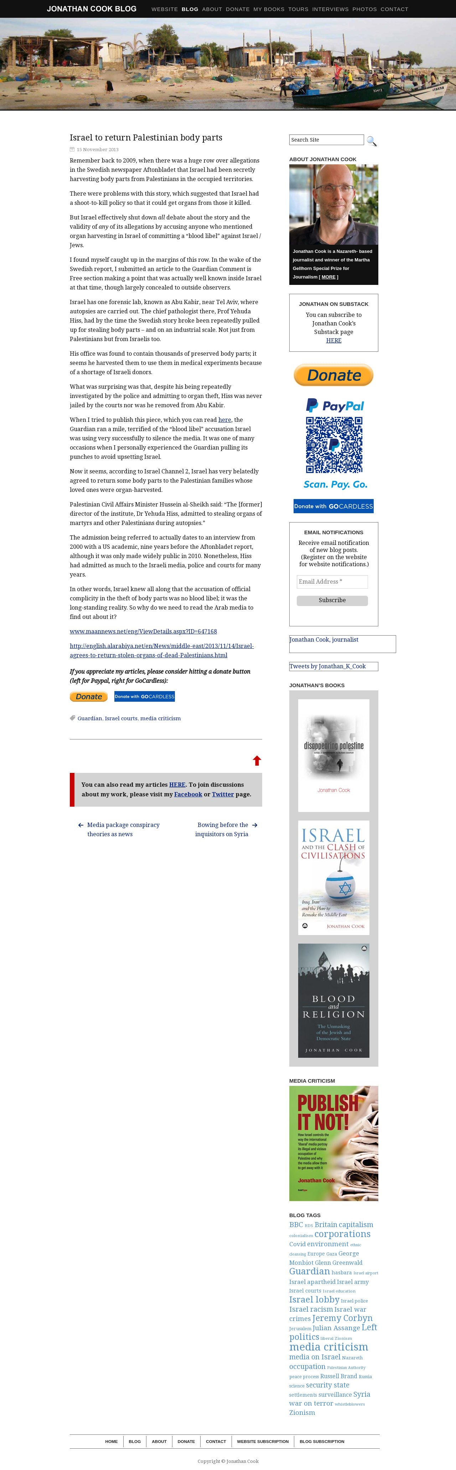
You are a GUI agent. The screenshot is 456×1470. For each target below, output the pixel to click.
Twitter (223, 794)
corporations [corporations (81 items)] (343, 1234)
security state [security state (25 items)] (327, 1385)
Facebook (188, 794)
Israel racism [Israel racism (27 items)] (311, 1309)
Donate (238, 9)
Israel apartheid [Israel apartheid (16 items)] (312, 1281)
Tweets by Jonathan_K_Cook (328, 666)
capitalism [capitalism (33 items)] (356, 1224)
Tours (298, 9)
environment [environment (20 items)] (328, 1244)
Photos (365, 9)
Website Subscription (263, 1441)
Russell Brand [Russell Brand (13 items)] (338, 1376)
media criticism (160, 718)
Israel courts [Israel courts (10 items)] (305, 1291)
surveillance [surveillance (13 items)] (335, 1394)
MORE (329, 277)
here (224, 419)
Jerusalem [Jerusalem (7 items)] (300, 1328)
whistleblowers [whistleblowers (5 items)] (350, 1404)
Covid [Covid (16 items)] (297, 1244)
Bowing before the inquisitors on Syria (221, 830)
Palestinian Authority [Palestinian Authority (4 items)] (346, 1367)
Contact (395, 9)
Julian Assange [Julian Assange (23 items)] (336, 1328)
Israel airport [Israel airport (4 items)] (365, 1273)
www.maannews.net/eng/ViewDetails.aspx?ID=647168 (143, 631)
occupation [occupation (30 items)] (307, 1366)
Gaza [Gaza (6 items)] (331, 1254)
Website (165, 9)
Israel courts (121, 718)
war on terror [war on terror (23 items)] (311, 1403)
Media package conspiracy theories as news (123, 830)
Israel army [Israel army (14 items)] (353, 1282)
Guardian (90, 718)
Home (111, 1441)
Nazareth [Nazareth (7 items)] (352, 1357)
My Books (269, 9)
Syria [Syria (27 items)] (361, 1394)
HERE (177, 784)
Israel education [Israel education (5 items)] (339, 1291)
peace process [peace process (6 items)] (304, 1376)
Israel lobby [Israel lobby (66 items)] (314, 1300)
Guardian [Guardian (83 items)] (309, 1271)
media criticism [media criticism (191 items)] (328, 1347)
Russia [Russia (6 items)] (365, 1376)
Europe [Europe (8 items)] (316, 1254)
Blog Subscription (322, 1441)
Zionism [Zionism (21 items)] (302, 1412)
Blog (135, 1441)
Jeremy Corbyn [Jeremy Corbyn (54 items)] (342, 1318)
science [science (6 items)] (297, 1386)
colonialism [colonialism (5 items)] (301, 1235)
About (212, 9)
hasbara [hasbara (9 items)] (342, 1272)
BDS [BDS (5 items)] (309, 1225)
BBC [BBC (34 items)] (296, 1224)
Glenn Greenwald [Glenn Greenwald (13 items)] (339, 1262)
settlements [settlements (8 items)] (303, 1395)
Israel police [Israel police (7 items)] (354, 1301)
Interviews (330, 9)
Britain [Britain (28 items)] (326, 1225)
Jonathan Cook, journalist (324, 639)
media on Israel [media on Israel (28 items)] (315, 1357)
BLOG (190, 9)
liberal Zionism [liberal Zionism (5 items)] (336, 1338)
